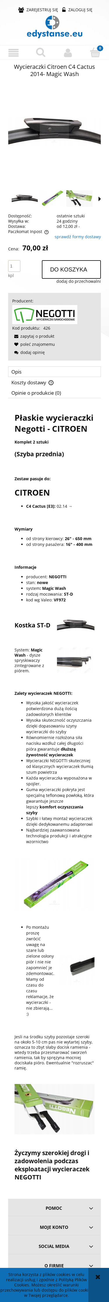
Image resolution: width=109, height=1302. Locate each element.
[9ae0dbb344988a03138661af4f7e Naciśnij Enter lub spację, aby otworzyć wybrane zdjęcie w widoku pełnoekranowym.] (54, 131)
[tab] (54, 371)
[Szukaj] (41, 52)
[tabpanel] (54, 796)
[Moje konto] (68, 52)
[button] (13, 52)
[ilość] (14, 266)
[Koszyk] (95, 52)
